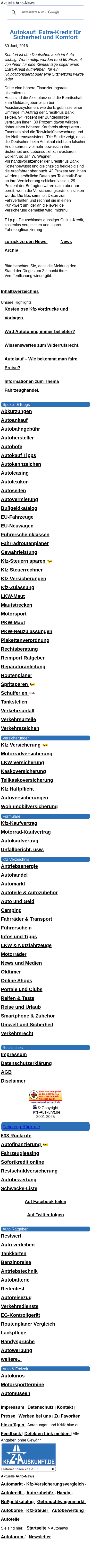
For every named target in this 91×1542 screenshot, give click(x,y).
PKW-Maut (13, 622)
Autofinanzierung (25, 1144)
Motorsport (14, 613)
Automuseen (15, 1393)
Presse (9, 1416)
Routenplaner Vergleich (28, 1324)
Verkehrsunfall (17, 710)
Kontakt (65, 1407)
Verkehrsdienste (20, 1306)
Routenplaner (16, 675)
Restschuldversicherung (29, 1170)
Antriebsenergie (19, 866)
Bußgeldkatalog (19, 508)
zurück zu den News (26, 241)
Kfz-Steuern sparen (27, 561)
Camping (11, 910)
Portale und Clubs (21, 989)
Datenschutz (41, 1407)
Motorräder (14, 954)
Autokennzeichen (21, 464)
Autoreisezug (16, 1297)
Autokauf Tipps (18, 455)
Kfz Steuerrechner (22, 569)
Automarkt (13, 883)
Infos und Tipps (19, 936)
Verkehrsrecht (17, 1033)
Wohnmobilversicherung (29, 806)
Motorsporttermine (22, 1384)
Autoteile (10, 1519)
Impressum (14, 1054)
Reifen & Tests (17, 998)
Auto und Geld (17, 901)
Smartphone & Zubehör (28, 1015)
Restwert (11, 1236)
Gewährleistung (19, 552)
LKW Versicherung (22, 762)
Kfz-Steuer (38, 1510)
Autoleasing (15, 473)
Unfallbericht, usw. (22, 849)
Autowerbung (16, 1350)
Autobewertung (19, 1179)
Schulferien (18, 693)
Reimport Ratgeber (23, 657)
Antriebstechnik (19, 1271)
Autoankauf (14, 420)
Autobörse (12, 1510)
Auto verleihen (18, 1244)
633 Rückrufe (16, 1135)
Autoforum (13, 1536)
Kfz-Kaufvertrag (19, 823)
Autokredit (12, 1492)
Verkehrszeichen (20, 728)
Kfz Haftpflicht (17, 789)
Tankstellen (14, 701)
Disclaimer (13, 1081)
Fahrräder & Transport (26, 919)
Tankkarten (13, 1253)
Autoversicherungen (24, 797)
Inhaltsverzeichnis (20, 291)
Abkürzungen (16, 411)
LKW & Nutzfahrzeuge (26, 945)
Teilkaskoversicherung (27, 780)
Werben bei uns (35, 1416)
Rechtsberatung (19, 649)
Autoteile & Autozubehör (29, 892)
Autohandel (14, 875)
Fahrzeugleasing (20, 1153)
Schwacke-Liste (19, 1188)
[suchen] (45, 12)
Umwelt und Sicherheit (27, 1024)
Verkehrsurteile (18, 719)
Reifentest (13, 1288)
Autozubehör (40, 1492)
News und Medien (21, 963)
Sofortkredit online (22, 1162)
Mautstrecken (16, 605)
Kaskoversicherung (23, 771)
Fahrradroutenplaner (25, 543)
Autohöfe (11, 446)
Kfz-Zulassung (17, 587)
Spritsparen (18, 684)
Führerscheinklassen (25, 534)
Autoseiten (13, 490)
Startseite (37, 1528)
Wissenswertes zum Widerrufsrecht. (42, 345)
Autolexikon (15, 481)
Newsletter (40, 1536)
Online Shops (16, 980)
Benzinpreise (16, 1262)
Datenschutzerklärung (26, 1063)
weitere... (11, 1359)
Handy (64, 1492)
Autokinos (13, 1375)
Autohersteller (17, 437)
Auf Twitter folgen (45, 1214)
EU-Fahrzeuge (17, 517)
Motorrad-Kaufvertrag (26, 832)
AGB (6, 1072)
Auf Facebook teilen (45, 1201)
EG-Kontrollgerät (20, 1315)
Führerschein (16, 927)
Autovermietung (19, 499)
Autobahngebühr (20, 429)
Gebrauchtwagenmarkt (61, 1501)
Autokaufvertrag (19, 840)
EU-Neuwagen (17, 525)
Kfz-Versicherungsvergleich (55, 1484)
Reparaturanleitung (23, 666)
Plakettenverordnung (25, 640)
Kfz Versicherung (25, 745)
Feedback (11, 1433)
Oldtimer (11, 971)
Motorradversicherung (26, 753)
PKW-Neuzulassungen (26, 631)
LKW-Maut (13, 596)
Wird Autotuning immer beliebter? (40, 331)
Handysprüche (18, 1341)
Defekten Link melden (47, 1433)
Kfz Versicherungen (23, 578)
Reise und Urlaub (21, 1007)
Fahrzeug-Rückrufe (21, 1126)
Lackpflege (13, 1332)
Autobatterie (15, 1280)
